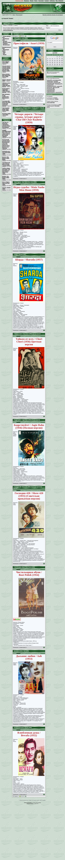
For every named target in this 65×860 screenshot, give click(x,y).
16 (59, 60)
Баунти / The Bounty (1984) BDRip (5, 158)
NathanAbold (50, 92)
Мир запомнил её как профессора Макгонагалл (6, 96)
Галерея (47, 0)
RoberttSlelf (49, 83)
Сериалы (5, 43)
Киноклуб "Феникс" (8, 18)
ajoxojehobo (50, 88)
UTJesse (49, 82)
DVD (4, 53)
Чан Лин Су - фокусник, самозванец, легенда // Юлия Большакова (6, 125)
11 (47, 60)
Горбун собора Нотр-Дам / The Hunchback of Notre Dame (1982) (6, 171)
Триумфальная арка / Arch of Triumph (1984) (6, 164)
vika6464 (49, 81)
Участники (41, 0)
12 (50, 60)
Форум (31, 0)
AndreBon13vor (50, 86)
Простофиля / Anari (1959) (5, 62)
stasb (54, 81)
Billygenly (55, 87)
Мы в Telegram (59, 0)
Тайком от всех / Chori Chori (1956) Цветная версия (6, 84)
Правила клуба (19, 0)
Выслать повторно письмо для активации (53, 14)
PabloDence (50, 91)
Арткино (5, 41)
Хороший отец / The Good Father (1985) (6, 152)
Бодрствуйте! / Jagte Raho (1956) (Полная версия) (6, 90)
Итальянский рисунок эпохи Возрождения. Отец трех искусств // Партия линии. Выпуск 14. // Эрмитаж (6, 144)
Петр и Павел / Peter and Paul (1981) (6, 183)
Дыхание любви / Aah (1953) (6, 114)
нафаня (4, 155)
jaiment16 (57, 92)
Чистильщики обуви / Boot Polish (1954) (5, 109)
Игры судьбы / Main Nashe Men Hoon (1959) (6, 75)
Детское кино (6, 44)
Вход (14, 14)
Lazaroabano (50, 90)
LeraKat (58, 86)
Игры (4, 52)
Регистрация (19, 14)
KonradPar (55, 82)
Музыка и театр (7, 42)
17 (61, 60)
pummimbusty (56, 80)
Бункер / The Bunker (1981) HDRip (5, 177)
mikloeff (4, 128)
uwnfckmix (49, 85)
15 (57, 60)
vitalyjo (48, 80)
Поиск (35, 0)
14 (54, 60)
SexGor (48, 87)
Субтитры (52, 0)
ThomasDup (57, 83)
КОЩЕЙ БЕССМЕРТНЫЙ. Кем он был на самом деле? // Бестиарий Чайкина (6, 133)
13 (52, 60)
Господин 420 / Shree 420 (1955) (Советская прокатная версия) (6, 104)
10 (61, 58)
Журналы (26, 0)
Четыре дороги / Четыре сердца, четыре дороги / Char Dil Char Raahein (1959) (6, 68)
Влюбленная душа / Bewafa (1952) (23, 727)
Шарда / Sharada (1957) (20, 254)
